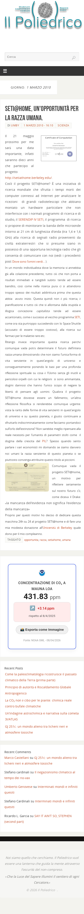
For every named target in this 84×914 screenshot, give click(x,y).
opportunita (31, 540)
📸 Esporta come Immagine (42, 629)
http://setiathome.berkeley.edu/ (28, 178)
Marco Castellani (16, 758)
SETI (77, 317)
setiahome (54, 540)
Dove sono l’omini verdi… (28, 261)
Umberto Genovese (18, 787)
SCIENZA (63, 125)
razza (43, 540)
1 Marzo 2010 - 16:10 (38, 125)
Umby (15, 125)
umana (66, 540)
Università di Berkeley (57, 528)
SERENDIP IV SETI (30, 219)
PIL (44, 441)
